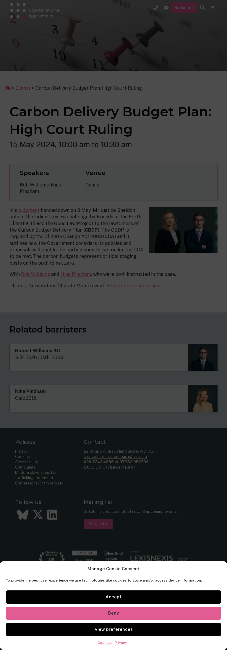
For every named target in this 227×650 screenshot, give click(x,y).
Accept (113, 596)
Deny (113, 612)
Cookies (105, 643)
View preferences (114, 629)
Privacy (121, 643)
